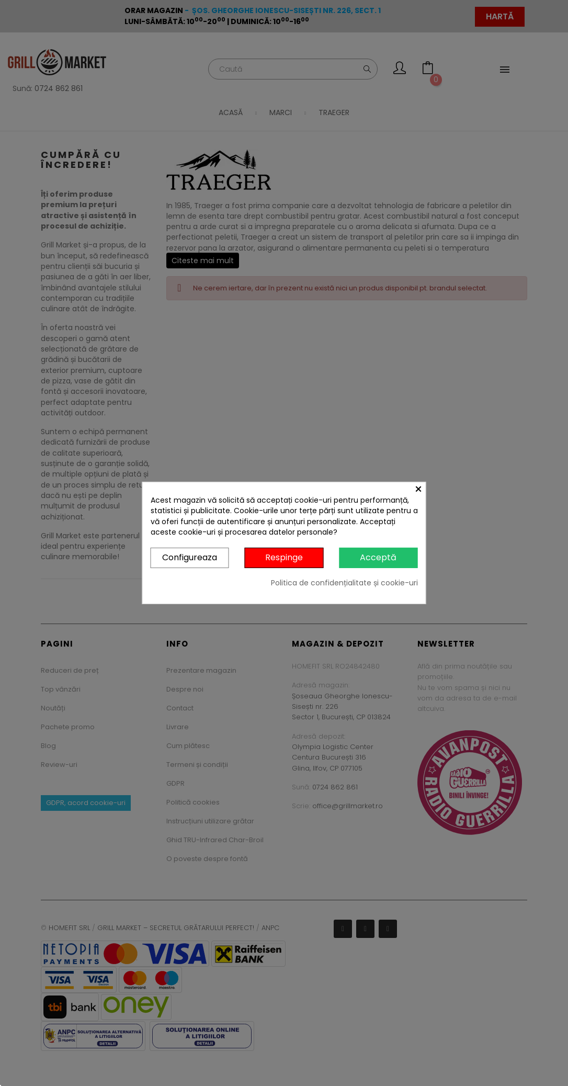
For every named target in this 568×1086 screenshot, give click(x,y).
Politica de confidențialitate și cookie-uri (344, 583)
